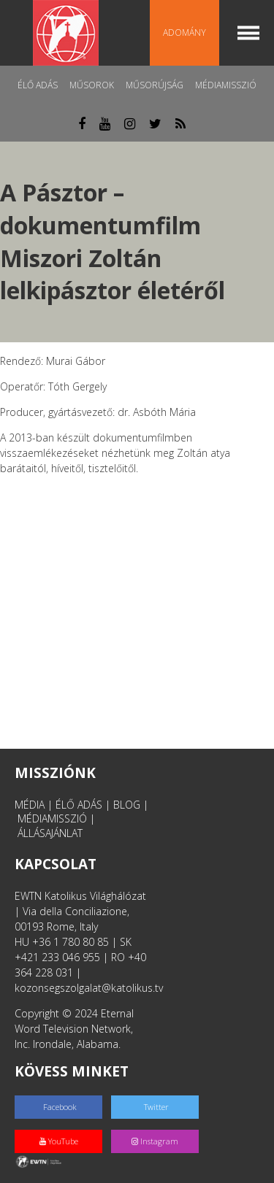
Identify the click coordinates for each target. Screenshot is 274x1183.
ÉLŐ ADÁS (79, 805)
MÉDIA (30, 805)
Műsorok (91, 85)
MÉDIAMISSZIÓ (52, 818)
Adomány (184, 32)
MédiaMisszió (225, 85)
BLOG (126, 805)
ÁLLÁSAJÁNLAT (50, 833)
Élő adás (38, 85)
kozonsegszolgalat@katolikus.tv (89, 988)
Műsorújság (154, 85)
